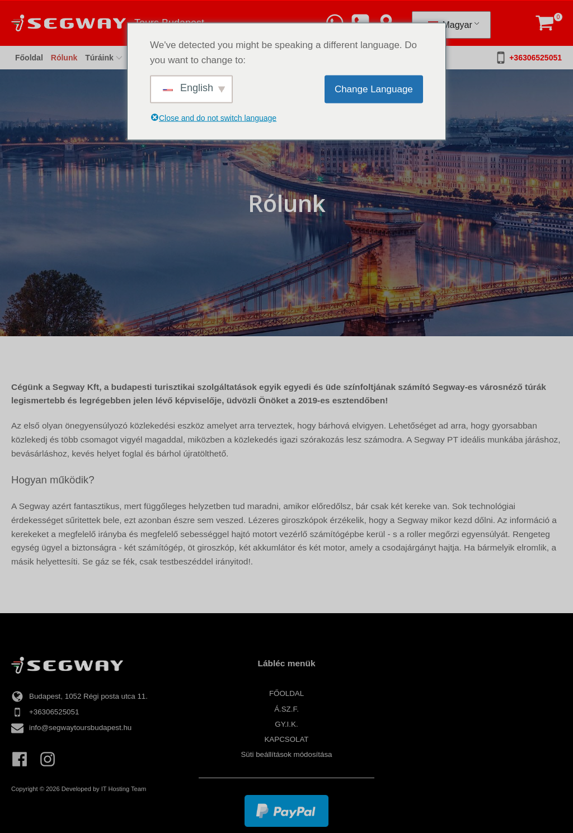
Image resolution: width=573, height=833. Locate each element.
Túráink (104, 57)
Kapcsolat (286, 739)
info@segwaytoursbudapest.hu (80, 727)
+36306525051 (535, 57)
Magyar (450, 25)
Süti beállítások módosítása (286, 754)
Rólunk (64, 57)
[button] (544, 23)
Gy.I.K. (286, 724)
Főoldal (29, 57)
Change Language (374, 89)
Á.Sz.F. (286, 709)
